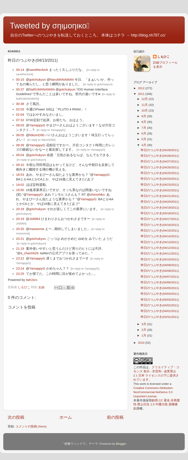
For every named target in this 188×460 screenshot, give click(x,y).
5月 (144, 139)
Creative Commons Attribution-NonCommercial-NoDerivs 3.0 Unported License (153, 392)
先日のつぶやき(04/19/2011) (160, 207)
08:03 (20, 125)
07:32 (20, 120)
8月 (144, 122)
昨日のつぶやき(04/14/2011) (160, 236)
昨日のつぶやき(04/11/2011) (160, 253)
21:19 (20, 248)
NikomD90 (36, 135)
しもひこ (163, 56)
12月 (145, 99)
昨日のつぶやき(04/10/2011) (160, 259)
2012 (141, 88)
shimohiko (97, 194)
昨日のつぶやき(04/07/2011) (160, 276)
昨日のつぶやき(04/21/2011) (160, 196)
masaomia (36, 229)
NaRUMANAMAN (42, 89)
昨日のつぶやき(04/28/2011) (160, 155)
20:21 (20, 238)
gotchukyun (37, 79)
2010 (141, 342)
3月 (144, 324)
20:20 (20, 229)
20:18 (20, 209)
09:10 (20, 165)
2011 (141, 94)
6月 (144, 133)
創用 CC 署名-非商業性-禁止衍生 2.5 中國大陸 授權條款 (156, 404)
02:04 (20, 114)
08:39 (20, 145)
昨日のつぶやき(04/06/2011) (160, 282)
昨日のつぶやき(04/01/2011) (160, 311)
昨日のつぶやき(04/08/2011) (160, 270)
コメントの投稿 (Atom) (31, 426)
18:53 (20, 174)
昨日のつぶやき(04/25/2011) (160, 173)
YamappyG (37, 125)
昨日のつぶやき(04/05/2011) (160, 288)
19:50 (20, 190)
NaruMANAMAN (62, 79)
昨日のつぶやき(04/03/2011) (160, 299)
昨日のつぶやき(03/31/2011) (160, 317)
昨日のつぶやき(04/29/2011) (160, 150)
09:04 (20, 155)
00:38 (20, 104)
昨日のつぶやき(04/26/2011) (160, 167)
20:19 (20, 219)
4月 (144, 145)
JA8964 (34, 219)
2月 (144, 329)
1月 (144, 335)
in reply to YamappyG (50, 130)
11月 (145, 104)
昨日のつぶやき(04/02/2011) (160, 305)
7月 (144, 127)
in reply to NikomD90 (41, 139)
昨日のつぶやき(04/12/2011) (160, 247)
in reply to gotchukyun (97, 84)
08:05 (20, 135)
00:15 (20, 79)
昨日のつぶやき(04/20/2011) (160, 201)
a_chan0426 (29, 253)
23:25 (20, 273)
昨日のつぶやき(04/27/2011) (160, 161)
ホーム (65, 417)
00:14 (20, 69)
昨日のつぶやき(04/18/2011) (160, 213)
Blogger (121, 443)
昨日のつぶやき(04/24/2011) (160, 178)
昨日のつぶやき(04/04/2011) (160, 293)
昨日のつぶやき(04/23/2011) (160, 184)
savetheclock (38, 69)
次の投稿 (16, 417)
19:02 (20, 184)
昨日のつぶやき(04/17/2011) (160, 219)
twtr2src (31, 280)
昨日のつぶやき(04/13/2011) (160, 242)
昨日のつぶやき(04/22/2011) (160, 190)
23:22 (20, 258)
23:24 (20, 268)
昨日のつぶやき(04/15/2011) (160, 230)
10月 (145, 110)
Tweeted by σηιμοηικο (49, 25)
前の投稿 (115, 417)
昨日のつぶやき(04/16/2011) (160, 225)
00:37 (20, 89)
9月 (144, 116)
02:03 (20, 109)
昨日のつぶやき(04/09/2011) (160, 265)
